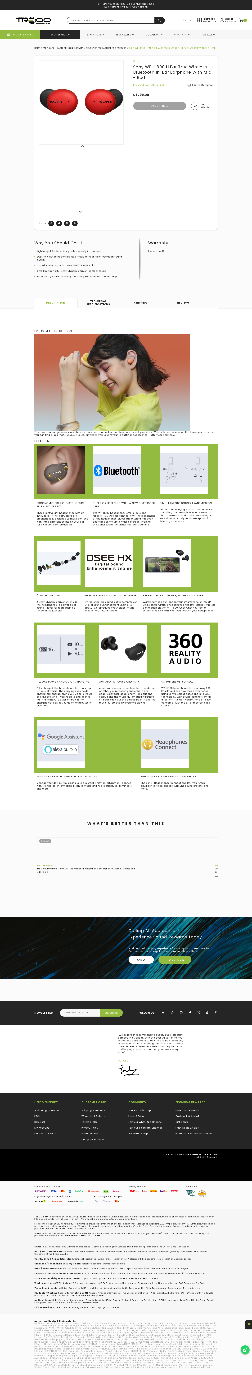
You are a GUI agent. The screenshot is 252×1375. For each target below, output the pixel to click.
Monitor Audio (156, 1346)
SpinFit (118, 1360)
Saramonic (188, 1355)
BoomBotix (208, 1328)
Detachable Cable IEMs (98, 1300)
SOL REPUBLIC (206, 1358)
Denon (39, 1335)
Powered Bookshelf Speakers (78, 1251)
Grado (48, 1339)
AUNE (215, 1325)
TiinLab (103, 1362)
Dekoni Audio (197, 1332)
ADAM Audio (78, 1323)
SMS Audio (177, 1358)
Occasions (153, 34)
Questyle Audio (186, 1353)
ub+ (190, 1362)
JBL (114, 1342)
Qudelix (172, 1353)
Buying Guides (90, 1133)
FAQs (37, 1116)
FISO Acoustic (162, 1337)
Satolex (200, 1355)
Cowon (90, 1332)
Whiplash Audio (95, 1367)
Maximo (82, 1346)
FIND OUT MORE (175, 959)
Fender (113, 1337)
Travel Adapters (191, 1288)
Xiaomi (155, 1367)
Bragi (64, 1330)
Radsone (39, 1355)
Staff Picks (94, 34)
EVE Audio (92, 1337)
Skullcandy (139, 1358)
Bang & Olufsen (91, 1328)
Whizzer (109, 1367)
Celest (186, 1330)
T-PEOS (182, 1360)
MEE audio (101, 1346)
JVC (167, 1342)
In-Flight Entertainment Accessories (161, 1288)
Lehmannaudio (107, 1344)
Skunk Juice (153, 1358)
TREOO (126, 1362)
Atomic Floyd (49, 1325)
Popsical (66, 1353)
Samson (152, 1355)
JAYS (97, 1342)
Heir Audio (93, 1339)
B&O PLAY (76, 1328)
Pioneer (197, 1351)
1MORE (50, 1323)
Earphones (49, 48)
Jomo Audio (142, 1342)
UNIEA (49, 1365)
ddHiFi (175, 1332)
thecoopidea (78, 1362)
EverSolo (103, 1337)
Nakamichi (68, 1348)
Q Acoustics (147, 1353)
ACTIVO (66, 1323)
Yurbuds (184, 1367)
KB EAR (195, 1342)
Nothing (123, 1348)
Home (37, 48)
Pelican (126, 1351)
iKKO (177, 1339)
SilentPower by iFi (122, 1358)
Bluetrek (196, 1328)
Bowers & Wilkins (50, 1330)
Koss (56, 1344)
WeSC (37, 1367)
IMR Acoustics (189, 1339)
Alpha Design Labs (147, 1323)
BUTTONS (117, 1330)
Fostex (194, 1337)
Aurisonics (41, 1328)
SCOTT (46, 1358)
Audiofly (151, 1325)
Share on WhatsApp (140, 1110)
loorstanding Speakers (71, 1300)
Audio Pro (93, 1325)
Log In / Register (230, 20)
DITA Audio (59, 1335)
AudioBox (124, 1325)
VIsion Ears (195, 1365)
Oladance (165, 1348)
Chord (206, 1330)
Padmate (74, 1351)
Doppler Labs (73, 1335)
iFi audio (168, 1339)
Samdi (142, 1355)
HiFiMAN (111, 1339)
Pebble (117, 1351)
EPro (65, 1337)
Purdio (136, 1353)
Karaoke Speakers (147, 1251)
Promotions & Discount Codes (194, 1133)
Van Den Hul (144, 1365)
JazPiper (106, 1342)
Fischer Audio (146, 1337)
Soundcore (76, 1360)
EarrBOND (129, 1335)
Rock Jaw (93, 1355)
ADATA (89, 1323)
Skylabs (165, 1358)
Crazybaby (102, 1332)
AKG (120, 1323)
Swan (174, 1360)
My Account (41, 1127)
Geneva (38, 1339)
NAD (36, 1348)
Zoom (207, 1367)
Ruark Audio (120, 1355)
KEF (202, 1342)
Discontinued (159, 105)
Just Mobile (157, 1342)
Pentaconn (152, 1351)
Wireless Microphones (124, 1273)
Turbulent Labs (178, 1362)
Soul (65, 1360)
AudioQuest (175, 1325)
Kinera (39, 1344)
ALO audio (129, 1323)
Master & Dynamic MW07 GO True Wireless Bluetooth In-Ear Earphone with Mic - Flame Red (86, 868)
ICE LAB (158, 1339)
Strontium (149, 1360)
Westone (65, 1367)
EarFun (112, 1335)
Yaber (164, 1367)
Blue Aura (158, 1328)
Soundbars (130, 1251)
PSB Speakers (116, 1353)
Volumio (207, 1365)
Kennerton (211, 1342)
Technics (64, 1362)
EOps (58, 1337)
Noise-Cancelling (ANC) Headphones (81, 1288)
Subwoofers (186, 1251)
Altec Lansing (166, 1323)
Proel (104, 1353)
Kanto (187, 1342)
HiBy (102, 1339)
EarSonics (141, 1335)
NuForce (141, 1348)
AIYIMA (112, 1323)
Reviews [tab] (183, 303)
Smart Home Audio (57, 1254)
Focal (175, 1337)
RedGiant (68, 1355)
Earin (120, 1335)
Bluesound (184, 1328)
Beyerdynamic (143, 1328)
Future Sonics (207, 1337)
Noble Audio (82, 1348)
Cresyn (124, 1332)
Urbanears (96, 1365)
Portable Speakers (91, 1263)
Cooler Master (76, 1332)
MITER (144, 1346)
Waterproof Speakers (114, 1263)
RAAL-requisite (204, 1353)
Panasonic (98, 1351)
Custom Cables (121, 1300)
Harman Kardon (77, 1339)
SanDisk (176, 1355)
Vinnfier (183, 1365)
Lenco (120, 1344)
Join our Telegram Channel (145, 1127)
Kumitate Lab (79, 1344)
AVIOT (52, 1328)
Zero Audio (197, 1367)
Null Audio (153, 1348)
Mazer (91, 1346)
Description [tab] (55, 303)
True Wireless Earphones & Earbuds (106, 48)
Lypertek (187, 1344)
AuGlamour (204, 1325)
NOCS (94, 1348)
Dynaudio (101, 1335)
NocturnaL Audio (108, 1348)
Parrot (109, 1351)
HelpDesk (39, 1122)
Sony (136, 61)
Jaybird (89, 1342)
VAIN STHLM (131, 1365)
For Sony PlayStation (178, 1246)
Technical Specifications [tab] (98, 302)
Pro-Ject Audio (92, 1353)
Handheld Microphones (150, 1273)
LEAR (94, 1344)
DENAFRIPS (211, 1332)
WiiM (117, 1367)
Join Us (141, 959)
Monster (170, 1346)
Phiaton (179, 1351)
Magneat (207, 1344)
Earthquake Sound (159, 1335)
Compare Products (209, 20)
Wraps (125, 1367)
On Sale (207, 34)
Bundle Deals (182, 34)
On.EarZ (177, 1348)
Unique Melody (62, 1365)
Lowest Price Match (187, 1110)
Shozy (99, 1358)
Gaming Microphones (78, 1246)
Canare (168, 1330)
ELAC (207, 1335)
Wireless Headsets (55, 1246)
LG (140, 1344)
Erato (71, 1337)
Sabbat (133, 1355)
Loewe (166, 1344)
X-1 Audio (136, 1367)
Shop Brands (59, 34)
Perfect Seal (166, 1351)
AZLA (67, 1328)
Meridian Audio (117, 1346)
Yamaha (174, 1367)
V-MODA (108, 1365)
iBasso (149, 1339)
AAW (57, 1323)
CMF (38, 1332)
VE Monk (157, 1365)
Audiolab (162, 1325)
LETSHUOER (131, 1344)
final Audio (131, 1337)
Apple (178, 1323)
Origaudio (212, 1348)
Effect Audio (196, 1335)
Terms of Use (89, 1122)
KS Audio (65, 1344)
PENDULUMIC (138, 1351)
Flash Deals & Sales (187, 1127)
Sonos (51, 1360)
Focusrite (184, 1337)
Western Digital (51, 1367)
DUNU (91, 1335)
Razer (59, 1355)
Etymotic (80, 1337)
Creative (113, 1332)
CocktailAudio (49, 1332)
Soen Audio (191, 1358)
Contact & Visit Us (45, 1133)
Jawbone (78, 1342)
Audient (72, 1325)
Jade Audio (65, 1342)
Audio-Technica (108, 1325)
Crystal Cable (137, 1332)
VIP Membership (138, 1133)
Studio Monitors (173, 1273)
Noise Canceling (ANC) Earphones (122, 1288)
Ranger (50, 1355)
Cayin (177, 1330)
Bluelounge (171, 1328)
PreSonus (77, 1353)
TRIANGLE (148, 1362)
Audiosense (190, 1325)
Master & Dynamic (47, 865)
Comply (63, 1332)
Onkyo (186, 1348)
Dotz (84, 1335)
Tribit (157, 1362)
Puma (128, 1353)
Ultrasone (39, 1365)
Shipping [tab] (141, 303)
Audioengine (138, 1325)
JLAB (131, 1342)
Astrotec (209, 1323)
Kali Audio (176, 1342)
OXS (65, 1351)
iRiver (201, 1339)
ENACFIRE (49, 1337)
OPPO (194, 1348)
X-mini (146, 1367)
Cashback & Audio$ (187, 1116)
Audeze (62, 1325)
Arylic (186, 1323)
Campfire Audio (154, 1330)
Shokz (80, 1358)
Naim (58, 1348)
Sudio (160, 1360)
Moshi (179, 1346)
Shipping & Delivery (93, 1110)
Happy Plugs (60, 1339)
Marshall (49, 1346)
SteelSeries (137, 1360)
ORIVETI (49, 1351)
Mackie (196, 1344)
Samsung (164, 1355)
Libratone (148, 1344)
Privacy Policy (89, 1127)
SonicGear (40, 1360)
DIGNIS (47, 1335)
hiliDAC (121, 1339)
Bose (37, 1330)
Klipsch (48, 1344)
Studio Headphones (194, 1273)
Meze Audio (133, 1346)
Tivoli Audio (114, 1362)
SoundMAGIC (106, 1360)
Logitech (176, 1344)
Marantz (38, 1346)
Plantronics (40, 1353)
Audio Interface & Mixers (98, 1273)
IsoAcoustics (41, 1342)
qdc (158, 1353)
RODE (103, 1355)
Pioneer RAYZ (209, 1351)
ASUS (37, 1325)
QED (164, 1353)
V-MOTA (118, 1365)
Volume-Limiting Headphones (77, 1307)
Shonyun (90, 1358)
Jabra (53, 1342)
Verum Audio (171, 1365)
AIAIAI (105, 1323)
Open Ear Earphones (71, 1268)
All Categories (23, 34)
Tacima (192, 1360)
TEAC (54, 1362)
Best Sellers (123, 34)
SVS (167, 1360)
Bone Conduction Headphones (100, 1268)
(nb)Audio (39, 1323)
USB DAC (102, 1283)
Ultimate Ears (201, 1362)
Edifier (185, 1335)
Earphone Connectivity (70, 48)
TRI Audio (136, 1362)
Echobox (175, 1335)
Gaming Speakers (102, 1246)
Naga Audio (46, 1348)
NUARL (132, 1348)
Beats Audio (108, 1328)
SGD (185, 20)
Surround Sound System (109, 1251)
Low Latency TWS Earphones (128, 1246)
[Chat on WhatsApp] (245, 1349)
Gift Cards (182, 1122)
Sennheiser (57, 1358)
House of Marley (135, 1339)
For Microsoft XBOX (156, 1246)
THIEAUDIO (91, 1362)
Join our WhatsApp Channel (145, 1122)
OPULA (201, 1348)
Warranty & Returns (93, 1116)
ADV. (97, 1323)
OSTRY (57, 1351)
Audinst (82, 1325)
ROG (110, 1355)
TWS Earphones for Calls (192, 1283)
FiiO (121, 1337)
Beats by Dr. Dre (125, 1328)
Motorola (210, 1346)
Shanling (70, 1358)
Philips (187, 1351)
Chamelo (196, 1330)
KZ (89, 1344)
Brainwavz (74, 1330)
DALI (148, 1332)
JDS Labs (123, 1342)
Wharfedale (78, 1367)
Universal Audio (80, 1365)
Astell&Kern (197, 1323)
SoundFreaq (90, 1360)
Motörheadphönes (194, 1346)
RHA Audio (81, 1355)
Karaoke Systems (168, 1251)
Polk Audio (53, 1353)
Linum (158, 1344)
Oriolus (39, 1351)
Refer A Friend (136, 1116)
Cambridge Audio (134, 1330)
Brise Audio (88, 1330)
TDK (48, 1362)
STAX (126, 1360)
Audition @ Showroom (47, 1110)
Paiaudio (86, 1351)
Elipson (38, 1337)
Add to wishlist (205, 106)
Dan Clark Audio (161, 1332)
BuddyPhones (103, 1330)
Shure (108, 1358)
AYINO (60, 1328)
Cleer (214, 1330)
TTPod (165, 1362)
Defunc (184, 1332)
